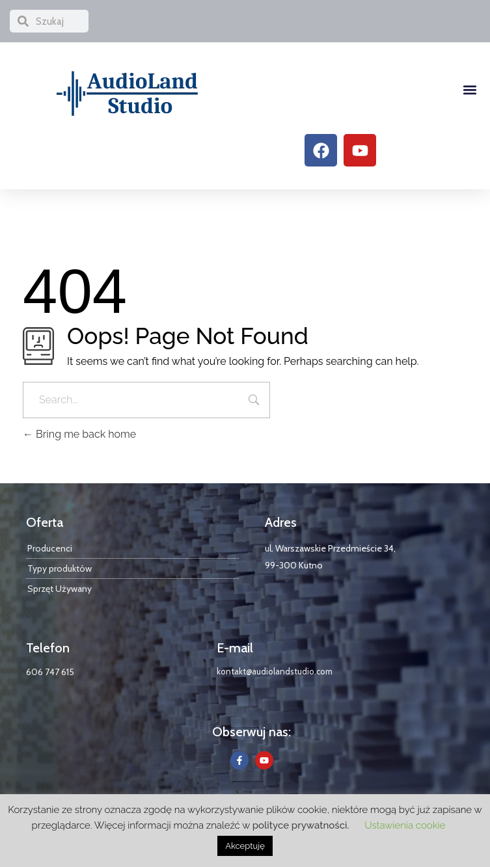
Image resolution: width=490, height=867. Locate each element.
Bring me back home (79, 434)
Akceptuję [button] (245, 846)
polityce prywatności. (300, 825)
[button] (469, 90)
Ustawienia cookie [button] (404, 825)
